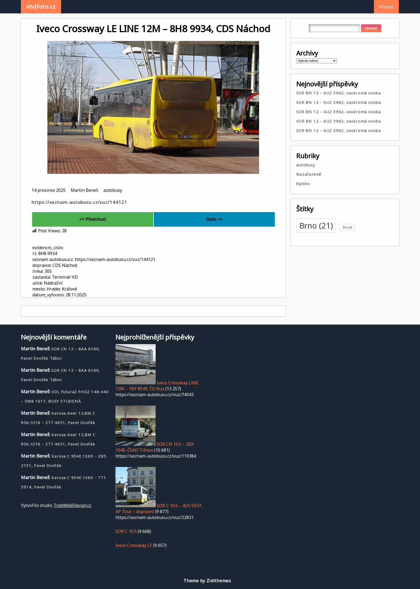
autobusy (112, 190)
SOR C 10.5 (126, 531)
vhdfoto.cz (41, 6)
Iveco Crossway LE (133, 545)
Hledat (387, 7)
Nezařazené (308, 174)
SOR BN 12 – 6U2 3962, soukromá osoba (338, 92)
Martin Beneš (84, 190)
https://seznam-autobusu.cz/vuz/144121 (79, 202)
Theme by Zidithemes (207, 581)
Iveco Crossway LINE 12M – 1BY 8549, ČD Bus (156, 386)
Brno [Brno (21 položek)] (316, 225)
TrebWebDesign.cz (72, 505)
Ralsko (303, 183)
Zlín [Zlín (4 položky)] (347, 227)
